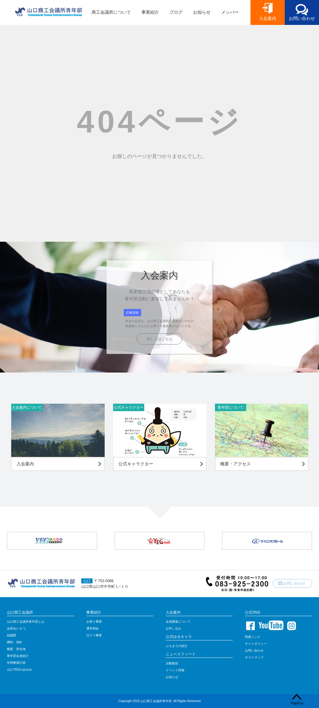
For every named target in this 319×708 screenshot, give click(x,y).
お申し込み (173, 628)
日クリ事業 (94, 635)
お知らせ (202, 12)
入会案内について (27, 407)
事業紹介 (150, 12)
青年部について (230, 407)
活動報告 (172, 663)
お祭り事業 (94, 621)
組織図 (11, 635)
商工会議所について (111, 12)
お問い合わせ (302, 18)
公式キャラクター (129, 407)
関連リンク (252, 637)
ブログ (176, 12)
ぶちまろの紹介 (177, 646)
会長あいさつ (16, 628)
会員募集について (178, 621)
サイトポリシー (256, 643)
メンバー (230, 12)
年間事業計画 (16, 662)
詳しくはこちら (159, 339)
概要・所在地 (16, 649)
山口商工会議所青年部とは (25, 621)
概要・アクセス (235, 463)
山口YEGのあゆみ (19, 669)
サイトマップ (254, 657)
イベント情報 (175, 670)
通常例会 (92, 628)
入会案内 (267, 18)
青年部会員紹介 (18, 656)
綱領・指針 (14, 642)
